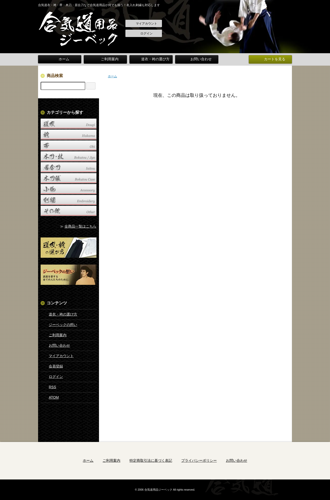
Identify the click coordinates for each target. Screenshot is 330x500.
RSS (48, 387)
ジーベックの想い (59, 325)
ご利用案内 (105, 59)
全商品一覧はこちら (80, 226)
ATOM (50, 397)
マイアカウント (143, 24)
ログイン (144, 34)
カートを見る (270, 59)
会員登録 (52, 366)
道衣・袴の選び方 (151, 59)
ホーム (59, 59)
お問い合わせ (197, 59)
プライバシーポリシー (199, 460)
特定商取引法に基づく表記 (150, 460)
